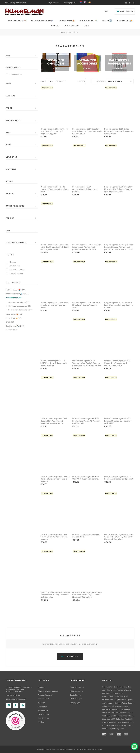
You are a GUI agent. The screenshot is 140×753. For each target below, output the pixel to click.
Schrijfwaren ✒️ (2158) (15, 326)
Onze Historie (43, 714)
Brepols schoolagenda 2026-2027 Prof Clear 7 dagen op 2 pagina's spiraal (53, 363)
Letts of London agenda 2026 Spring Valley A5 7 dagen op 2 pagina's (53, 536)
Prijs (8, 55)
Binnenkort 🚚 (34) (13, 318)
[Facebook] (15, 726)
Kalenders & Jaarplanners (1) (20, 310)
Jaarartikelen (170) (13, 298)
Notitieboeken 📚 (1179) (15, 290)
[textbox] (103, 11)
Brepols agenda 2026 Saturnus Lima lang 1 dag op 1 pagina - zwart (86, 305)
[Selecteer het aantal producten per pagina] (51, 81)
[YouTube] (22, 726)
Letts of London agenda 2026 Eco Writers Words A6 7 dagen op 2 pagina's (86, 420)
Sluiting (10, 181)
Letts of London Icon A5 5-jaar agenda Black (86, 535)
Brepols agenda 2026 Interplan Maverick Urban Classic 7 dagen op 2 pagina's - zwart (54, 247)
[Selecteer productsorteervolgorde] (120, 81)
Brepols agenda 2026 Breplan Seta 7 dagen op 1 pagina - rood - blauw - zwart (87, 131)
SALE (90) (10, 322)
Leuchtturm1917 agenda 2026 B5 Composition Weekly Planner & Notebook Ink (55, 594)
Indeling (10, 193)
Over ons (41, 687)
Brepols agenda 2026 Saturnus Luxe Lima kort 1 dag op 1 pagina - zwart (118, 305)
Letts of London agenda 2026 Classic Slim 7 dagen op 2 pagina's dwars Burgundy (53, 420)
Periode (10, 218)
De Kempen (15, 266)
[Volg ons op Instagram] (8, 726)
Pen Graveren (43, 718)
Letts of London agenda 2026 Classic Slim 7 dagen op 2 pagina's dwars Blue (117, 363)
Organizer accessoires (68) (19, 306)
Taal (8, 230)
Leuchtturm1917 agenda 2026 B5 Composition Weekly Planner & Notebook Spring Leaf (87, 594)
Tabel (88, 81)
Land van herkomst (16, 242)
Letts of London (16, 273)
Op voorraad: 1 (47, 88)
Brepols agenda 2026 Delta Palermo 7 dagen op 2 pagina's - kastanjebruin (118, 131)
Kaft (8, 132)
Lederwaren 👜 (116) (14, 314)
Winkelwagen (76, 699)
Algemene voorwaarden (48, 691)
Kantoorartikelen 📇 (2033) (17, 294)
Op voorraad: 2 (79, 146)
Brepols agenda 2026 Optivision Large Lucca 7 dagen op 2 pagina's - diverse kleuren (86, 247)
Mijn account (53, 3)
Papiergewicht (13, 120)
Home (62, 32)
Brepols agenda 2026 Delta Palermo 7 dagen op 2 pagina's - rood (54, 189)
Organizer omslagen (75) (18, 302)
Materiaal (11, 169)
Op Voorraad (13, 67)
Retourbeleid (43, 699)
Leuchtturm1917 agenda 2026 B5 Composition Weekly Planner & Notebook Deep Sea (118, 536)
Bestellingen (75, 695)
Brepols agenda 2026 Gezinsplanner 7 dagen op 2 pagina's (84, 189)
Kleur (9, 145)
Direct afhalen (16, 75)
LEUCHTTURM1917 (17, 270)
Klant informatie (77, 687)
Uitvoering (11, 157)
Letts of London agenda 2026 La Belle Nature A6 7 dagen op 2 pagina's (54, 478)
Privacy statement (45, 695)
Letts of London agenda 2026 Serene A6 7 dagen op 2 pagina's (119, 477)
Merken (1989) (11, 330)
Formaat (10, 96)
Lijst (94, 81)
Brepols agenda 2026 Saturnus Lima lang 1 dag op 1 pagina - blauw (54, 305)
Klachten (41, 703)
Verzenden (42, 706)
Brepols (13, 262)
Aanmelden (72, 656)
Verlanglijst (75, 703)
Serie (8, 83)
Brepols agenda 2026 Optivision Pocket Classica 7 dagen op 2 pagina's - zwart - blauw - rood (118, 247)
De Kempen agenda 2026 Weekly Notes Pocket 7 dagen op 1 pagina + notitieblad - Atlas (86, 363)
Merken (10, 255)
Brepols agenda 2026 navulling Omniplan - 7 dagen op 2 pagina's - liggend (54, 131)
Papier (9, 108)
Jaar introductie (15, 206)
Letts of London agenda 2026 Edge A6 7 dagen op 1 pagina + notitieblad (118, 420)
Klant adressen (76, 691)
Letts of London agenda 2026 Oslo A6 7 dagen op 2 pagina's (85, 477)
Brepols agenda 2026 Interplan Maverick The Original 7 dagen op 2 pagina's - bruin (118, 189)
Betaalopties (43, 710)
